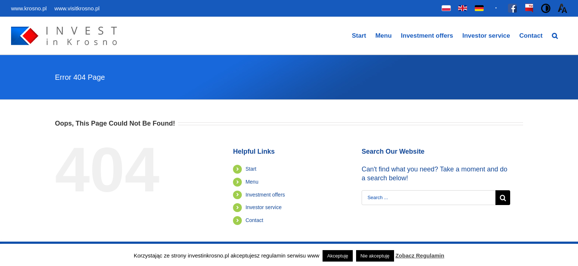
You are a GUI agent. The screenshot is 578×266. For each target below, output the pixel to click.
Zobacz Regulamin (420, 255)
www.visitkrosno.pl (77, 8)
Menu (252, 182)
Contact (254, 220)
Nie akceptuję (375, 256)
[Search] (564, 35)
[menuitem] (344, 35)
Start (251, 169)
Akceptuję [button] (337, 256)
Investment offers (265, 195)
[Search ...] (428, 197)
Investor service (264, 207)
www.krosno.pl (29, 8)
